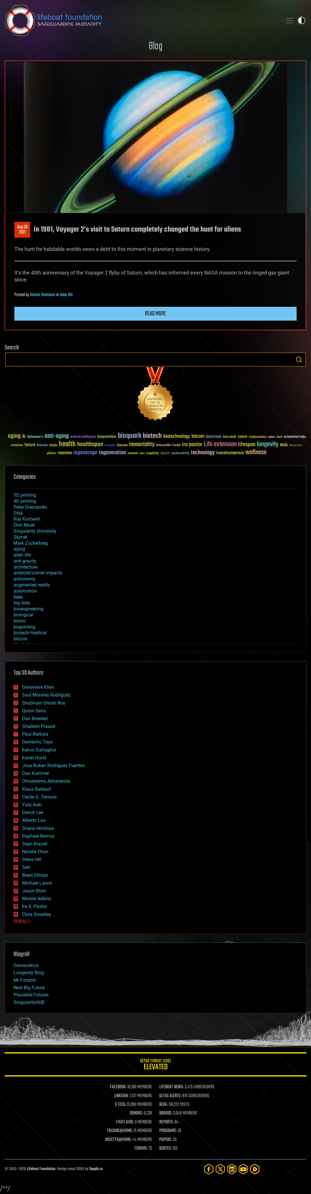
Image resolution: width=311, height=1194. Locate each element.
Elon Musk (24, 525)
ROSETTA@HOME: (118, 1140)
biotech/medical (30, 632)
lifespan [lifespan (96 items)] (246, 444)
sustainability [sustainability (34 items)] (180, 454)
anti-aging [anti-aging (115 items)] (57, 436)
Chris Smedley (36, 914)
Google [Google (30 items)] (53, 445)
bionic (20, 621)
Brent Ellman (35, 875)
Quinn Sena (34, 711)
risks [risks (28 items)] (142, 453)
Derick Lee (32, 812)
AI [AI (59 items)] (24, 437)
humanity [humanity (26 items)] (110, 445)
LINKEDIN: (121, 1096)
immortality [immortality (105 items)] (142, 444)
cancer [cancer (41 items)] (242, 437)
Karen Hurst (34, 757)
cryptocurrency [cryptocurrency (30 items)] (258, 437)
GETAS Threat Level (155, 1065)
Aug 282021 (22, 230)
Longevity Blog (29, 972)
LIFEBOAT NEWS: (171, 1087)
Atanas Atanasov (42, 295)
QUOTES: (165, 1148)
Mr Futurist (25, 980)
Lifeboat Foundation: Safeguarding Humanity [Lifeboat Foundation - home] (141, 20)
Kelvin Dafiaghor (39, 750)
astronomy (24, 579)
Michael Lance (37, 883)
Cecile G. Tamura (39, 797)
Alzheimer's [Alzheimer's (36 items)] (35, 437)
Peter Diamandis (30, 507)
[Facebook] (208, 1169)
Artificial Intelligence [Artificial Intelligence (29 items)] (83, 437)
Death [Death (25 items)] (279, 437)
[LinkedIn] (231, 1169)
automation (25, 591)
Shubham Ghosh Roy (43, 703)
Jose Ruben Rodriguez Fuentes (53, 765)
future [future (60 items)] (29, 445)
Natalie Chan (35, 851)
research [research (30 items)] (133, 453)
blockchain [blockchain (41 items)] (213, 437)
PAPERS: (165, 1140)
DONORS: (136, 1113)
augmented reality (32, 585)
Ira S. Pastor (34, 906)
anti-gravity (25, 561)
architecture (25, 567)
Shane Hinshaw (38, 828)
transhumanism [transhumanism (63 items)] (230, 453)
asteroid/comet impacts (38, 573)
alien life (66, 295)
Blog (155, 46)
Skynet (20, 537)
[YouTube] (243, 1169)
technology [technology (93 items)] (203, 453)
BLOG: (163, 1104)
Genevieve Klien (38, 687)
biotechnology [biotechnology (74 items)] (176, 437)
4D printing (25, 501)
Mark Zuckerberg (31, 543)
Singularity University (35, 531)
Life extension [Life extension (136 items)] (220, 444)
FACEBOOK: (118, 1087)
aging (19, 549)
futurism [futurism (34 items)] (42, 446)
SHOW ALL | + (22, 922)
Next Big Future (29, 987)
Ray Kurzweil (27, 519)
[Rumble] (254, 1169)
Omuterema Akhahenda (46, 781)
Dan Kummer (35, 773)
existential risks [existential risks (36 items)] (295, 437)
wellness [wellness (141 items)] (255, 452)
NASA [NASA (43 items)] (284, 445)
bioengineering (28, 609)
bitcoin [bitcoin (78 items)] (197, 437)
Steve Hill (31, 859)
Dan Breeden (35, 718)
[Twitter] (220, 1169)
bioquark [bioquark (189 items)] (129, 436)
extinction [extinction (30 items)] (17, 445)
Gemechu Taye (37, 742)
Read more (155, 314)
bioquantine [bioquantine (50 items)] (106, 436)
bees (18, 597)
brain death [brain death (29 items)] (229, 437)
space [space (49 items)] (165, 453)
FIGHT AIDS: (125, 1122)
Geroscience (26, 965)
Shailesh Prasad (38, 726)
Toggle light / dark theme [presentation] (301, 20)
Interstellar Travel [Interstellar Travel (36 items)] (168, 445)
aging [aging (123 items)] (14, 436)
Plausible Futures (31, 995)
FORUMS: (141, 1148)
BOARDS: (165, 1113)
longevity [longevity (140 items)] (267, 444)
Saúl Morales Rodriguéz (46, 695)
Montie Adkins (36, 898)
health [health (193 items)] (67, 444)
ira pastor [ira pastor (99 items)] (192, 444)
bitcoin (20, 639)
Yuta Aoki (32, 804)
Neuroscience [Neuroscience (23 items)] (295, 445)
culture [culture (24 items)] (271, 437)
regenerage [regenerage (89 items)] (85, 453)
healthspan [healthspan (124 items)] (90, 444)
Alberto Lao (33, 820)
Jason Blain (34, 891)
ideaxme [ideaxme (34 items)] (122, 446)
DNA (18, 513)
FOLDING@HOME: (120, 1131)
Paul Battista (35, 734)
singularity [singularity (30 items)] (152, 453)
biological (23, 615)
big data (22, 602)
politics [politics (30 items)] (51, 453)
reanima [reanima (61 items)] (65, 453)
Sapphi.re (96, 1169)
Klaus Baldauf (36, 789)
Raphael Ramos (38, 836)
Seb (26, 867)
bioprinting (24, 627)
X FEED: (120, 1104)
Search (299, 359)
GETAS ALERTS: (170, 1096)
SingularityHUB (29, 1002)
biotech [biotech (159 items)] (152, 436)
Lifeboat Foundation (41, 1169)
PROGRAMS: (168, 1131)
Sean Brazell (35, 844)
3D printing (25, 495)
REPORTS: (166, 1122)
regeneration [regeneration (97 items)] (112, 452)
